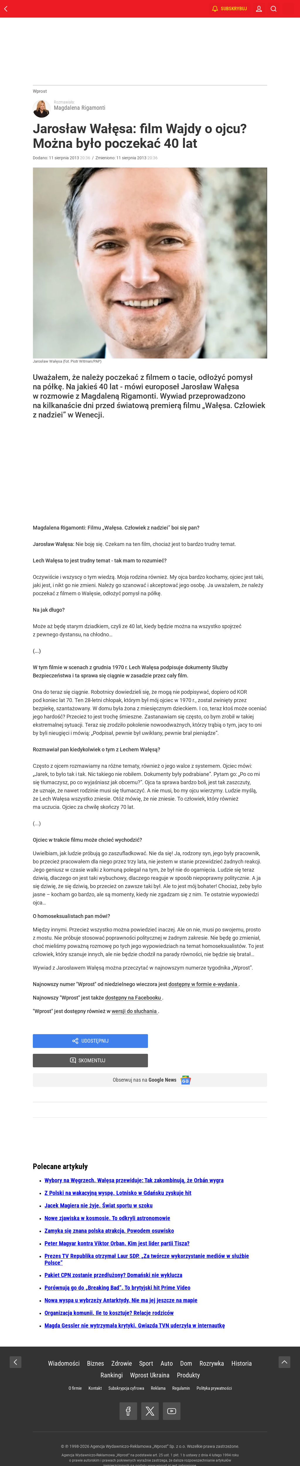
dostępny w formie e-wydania (203, 986)
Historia (241, 1348)
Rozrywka (212, 1348)
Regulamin (181, 1372)
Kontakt (95, 1372)
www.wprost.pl (159, 1450)
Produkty (188, 1359)
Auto (167, 1348)
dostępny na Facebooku (133, 1000)
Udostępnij (95, 1043)
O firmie (75, 1372)
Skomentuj (215, 1043)
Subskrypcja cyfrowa (126, 1372)
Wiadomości (64, 1348)
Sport (146, 1348)
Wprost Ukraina (150, 1359)
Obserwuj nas (140, 1064)
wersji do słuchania (135, 1013)
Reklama (158, 1372)
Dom (186, 1348)
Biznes (95, 1348)
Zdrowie (121, 1348)
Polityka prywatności (214, 1372)
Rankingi (111, 1359)
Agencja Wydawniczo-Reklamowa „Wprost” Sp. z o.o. (138, 1430)
